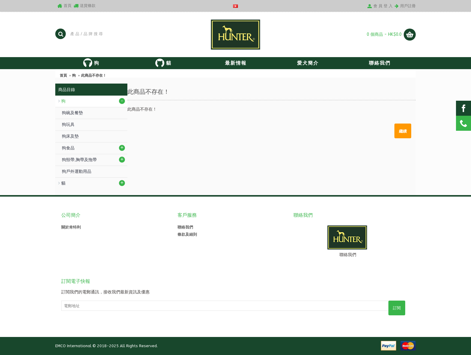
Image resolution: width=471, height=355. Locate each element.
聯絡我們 (185, 227)
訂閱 (397, 308)
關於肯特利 (71, 227)
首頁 (63, 75)
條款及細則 (187, 234)
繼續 (403, 131)
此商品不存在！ (93, 75)
